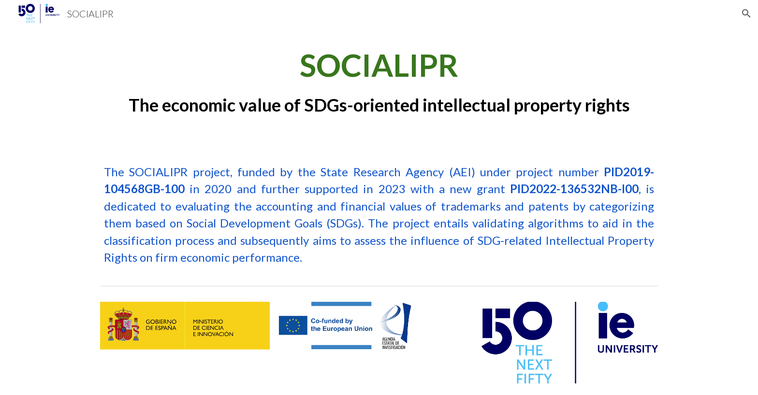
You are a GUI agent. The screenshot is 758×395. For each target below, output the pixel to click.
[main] (379, 81)
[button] (746, 13)
